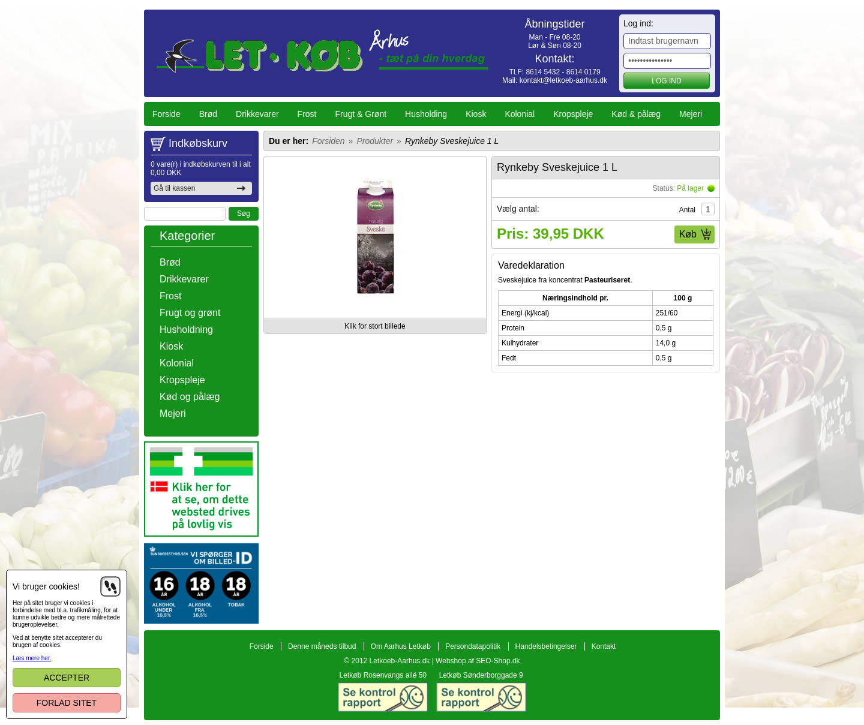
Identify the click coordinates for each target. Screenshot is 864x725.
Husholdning (186, 329)
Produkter (374, 141)
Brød (208, 114)
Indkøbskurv (198, 143)
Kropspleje (573, 114)
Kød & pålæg (636, 114)
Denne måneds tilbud (322, 646)
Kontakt (604, 646)
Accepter (66, 677)
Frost (307, 114)
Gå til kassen (174, 188)
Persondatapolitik (472, 646)
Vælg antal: (518, 208)
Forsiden (328, 141)
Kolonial (520, 114)
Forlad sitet (67, 703)
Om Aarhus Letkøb (401, 646)
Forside (166, 114)
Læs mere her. (32, 658)
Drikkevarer (257, 114)
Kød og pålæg (190, 397)
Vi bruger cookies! (46, 586)
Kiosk (476, 114)
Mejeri (690, 114)
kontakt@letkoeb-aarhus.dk (563, 80)
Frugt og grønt (190, 313)
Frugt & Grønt (361, 114)
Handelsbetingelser (546, 646)
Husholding (426, 114)
